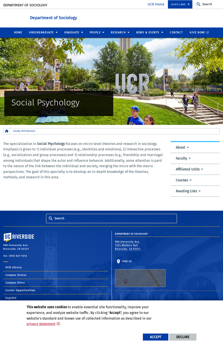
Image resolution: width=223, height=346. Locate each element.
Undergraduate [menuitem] (41, 32)
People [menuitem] (95, 32)
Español (11, 297)
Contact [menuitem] (176, 32)
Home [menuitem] (18, 32)
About (180, 147)
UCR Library (13, 267)
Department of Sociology (25, 5)
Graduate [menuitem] (71, 32)
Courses (182, 180)
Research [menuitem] (118, 32)
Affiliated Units (187, 169)
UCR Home (156, 4)
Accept (155, 337)
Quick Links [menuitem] (178, 4)
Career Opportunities (20, 290)
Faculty (181, 158)
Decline (182, 337)
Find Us (140, 273)
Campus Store (15, 282)
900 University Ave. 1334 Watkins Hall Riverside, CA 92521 (128, 245)
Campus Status (16, 274)
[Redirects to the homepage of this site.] (6, 131)
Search (207, 4)
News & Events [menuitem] (147, 32)
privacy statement (41, 324)
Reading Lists (186, 191)
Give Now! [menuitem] (197, 32)
